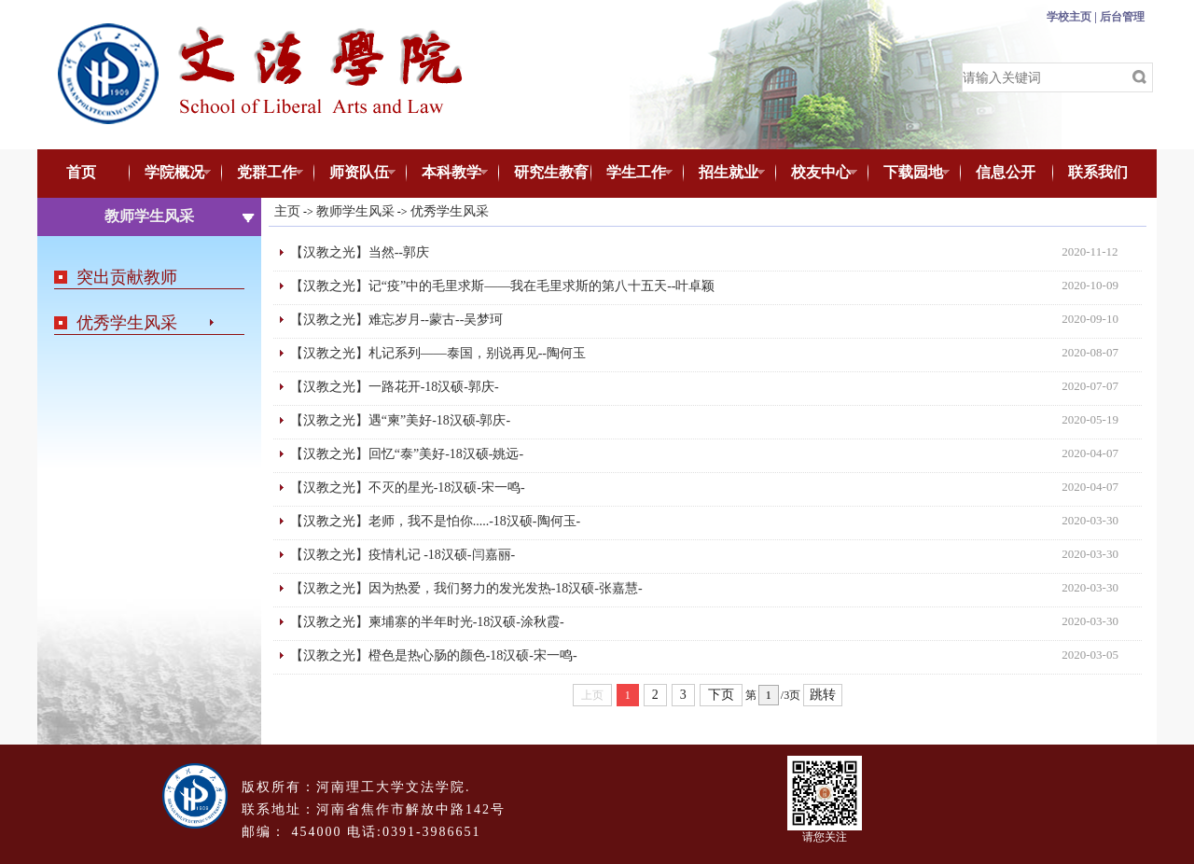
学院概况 (170, 173)
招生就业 (724, 173)
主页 (287, 211)
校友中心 (816, 173)
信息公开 (1005, 172)
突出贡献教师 (126, 277)
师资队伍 (355, 173)
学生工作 (632, 173)
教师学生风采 (355, 211)
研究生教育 (543, 173)
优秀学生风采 (126, 323)
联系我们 (1098, 172)
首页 (81, 172)
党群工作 (262, 173)
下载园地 (909, 173)
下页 (721, 695)
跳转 (823, 695)
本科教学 (447, 173)
